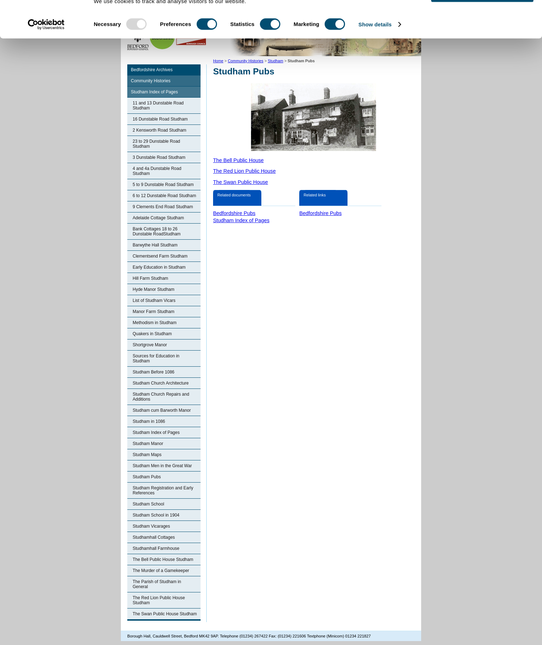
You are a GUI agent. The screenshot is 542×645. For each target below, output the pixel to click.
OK (482, 18)
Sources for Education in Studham (156, 358)
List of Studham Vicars (154, 300)
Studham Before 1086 (153, 372)
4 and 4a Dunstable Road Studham (157, 171)
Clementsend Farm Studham (160, 256)
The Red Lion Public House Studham (159, 600)
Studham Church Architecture (161, 383)
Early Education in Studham (159, 267)
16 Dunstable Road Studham (160, 119)
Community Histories (151, 80)
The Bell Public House (238, 160)
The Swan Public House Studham (165, 613)
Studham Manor (148, 443)
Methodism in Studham (155, 322)
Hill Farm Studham (150, 278)
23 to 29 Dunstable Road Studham (156, 144)
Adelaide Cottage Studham (158, 217)
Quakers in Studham (152, 333)
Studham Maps (147, 454)
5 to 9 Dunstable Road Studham (163, 184)
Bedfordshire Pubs (234, 213)
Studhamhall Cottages (154, 537)
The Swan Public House (240, 182)
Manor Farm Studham (153, 311)
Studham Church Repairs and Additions (161, 397)
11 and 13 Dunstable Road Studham (158, 106)
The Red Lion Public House (244, 171)
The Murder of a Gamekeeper (161, 570)
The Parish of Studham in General (157, 584)
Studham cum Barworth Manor (162, 410)
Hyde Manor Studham (153, 289)
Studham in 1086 (149, 421)
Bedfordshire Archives (152, 69)
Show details (375, 49)
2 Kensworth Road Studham (159, 130)
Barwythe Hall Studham (155, 245)
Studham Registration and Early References (163, 490)
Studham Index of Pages (154, 91)
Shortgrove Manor (150, 344)
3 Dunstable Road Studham (159, 157)
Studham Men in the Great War (162, 465)
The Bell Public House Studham (163, 559)
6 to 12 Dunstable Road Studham (164, 195)
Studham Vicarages (151, 526)
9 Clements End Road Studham (163, 206)
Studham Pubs (147, 476)
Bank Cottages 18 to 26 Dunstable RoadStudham (157, 231)
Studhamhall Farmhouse (156, 548)
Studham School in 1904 (156, 515)
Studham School (148, 504)
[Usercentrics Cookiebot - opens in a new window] (46, 49)
